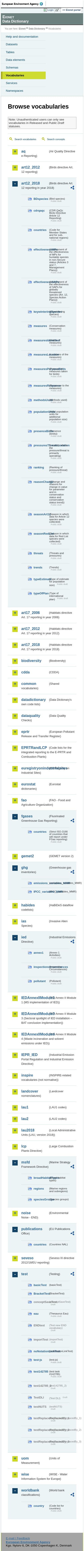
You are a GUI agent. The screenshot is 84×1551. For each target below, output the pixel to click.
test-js (38, 1360)
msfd (25, 1162)
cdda (25, 672)
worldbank (30, 1490)
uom (25, 1458)
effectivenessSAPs (41, 282)
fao (24, 800)
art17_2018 (30, 645)
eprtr (25, 732)
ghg (24, 867)
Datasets (12, 44)
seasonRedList (41, 533)
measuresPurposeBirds (41, 369)
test (24, 1274)
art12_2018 (30, 183)
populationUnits (41, 411)
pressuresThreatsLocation (41, 445)
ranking (39, 467)
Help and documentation (22, 36)
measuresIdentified (41, 340)
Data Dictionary (37, 28)
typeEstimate (41, 579)
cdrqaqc (39, 210)
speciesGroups (41, 1199)
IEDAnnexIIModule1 (34, 998)
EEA (24, 4)
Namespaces (14, 90)
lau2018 (27, 1130)
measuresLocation (41, 354)
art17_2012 (30, 629)
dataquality (30, 716)
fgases (27, 816)
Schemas (12, 67)
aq (23, 151)
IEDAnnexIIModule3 (34, 1014)
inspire (27, 1075)
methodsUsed (41, 400)
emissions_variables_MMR (41, 883)
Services (11, 83)
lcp (23, 1146)
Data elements (15, 60)
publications (31, 1229)
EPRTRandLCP (34, 748)
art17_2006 (30, 613)
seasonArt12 (41, 514)
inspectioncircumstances (41, 967)
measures (40, 326)
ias (23, 921)
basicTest (40, 1285)
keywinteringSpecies (41, 311)
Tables (10, 52)
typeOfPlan (41, 593)
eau (36, 1313)
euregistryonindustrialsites (34, 768)
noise (26, 1213)
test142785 (41, 1371)
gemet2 (27, 856)
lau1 (24, 1107)
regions (39, 1188)
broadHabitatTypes (41, 1177)
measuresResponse (41, 385)
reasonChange (41, 482)
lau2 (24, 1119)
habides (28, 905)
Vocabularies (15, 75)
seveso (27, 1258)
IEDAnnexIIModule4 (34, 1034)
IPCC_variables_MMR (41, 891)
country (39, 1506)
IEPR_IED (29, 1055)
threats (38, 553)
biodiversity (31, 661)
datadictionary (33, 700)
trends (38, 567)
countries (40, 230)
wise (25, 1474)
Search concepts (56, 139)
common (28, 684)
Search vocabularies (25, 139)
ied (23, 937)
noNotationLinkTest (41, 1351)
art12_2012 (30, 167)
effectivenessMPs (41, 249)
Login (51, 10)
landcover (29, 1091)
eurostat (28, 784)
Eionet (22, 28)
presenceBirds (41, 431)
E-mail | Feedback (18, 1538)
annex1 (38, 952)
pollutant (40, 981)
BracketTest (41, 1293)
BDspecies (41, 199)
